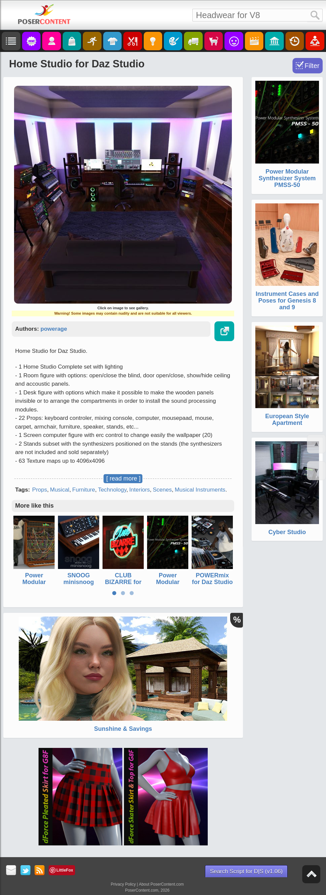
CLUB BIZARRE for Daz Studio (123, 582)
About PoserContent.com (161, 884)
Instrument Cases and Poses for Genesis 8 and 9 (287, 301)
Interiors (139, 490)
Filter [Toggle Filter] (312, 65)
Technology (112, 490)
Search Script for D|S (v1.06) (246, 871)
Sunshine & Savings (123, 728)
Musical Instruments (200, 490)
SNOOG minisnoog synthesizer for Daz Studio (78, 585)
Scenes (162, 490)
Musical (59, 490)
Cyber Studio (287, 532)
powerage (54, 329)
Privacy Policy (123, 884)
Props (39, 490)
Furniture (83, 490)
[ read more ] (123, 478)
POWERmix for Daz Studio (212, 578)
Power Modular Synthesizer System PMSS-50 (287, 178)
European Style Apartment (287, 419)
